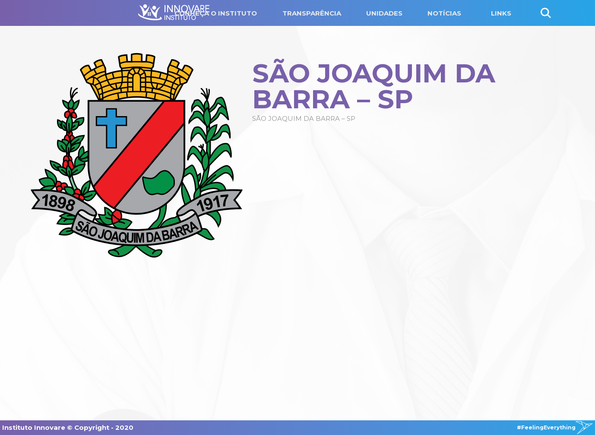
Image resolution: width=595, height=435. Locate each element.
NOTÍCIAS (444, 13)
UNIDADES (384, 13)
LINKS (501, 13)
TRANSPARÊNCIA (311, 13)
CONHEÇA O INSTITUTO (215, 13)
